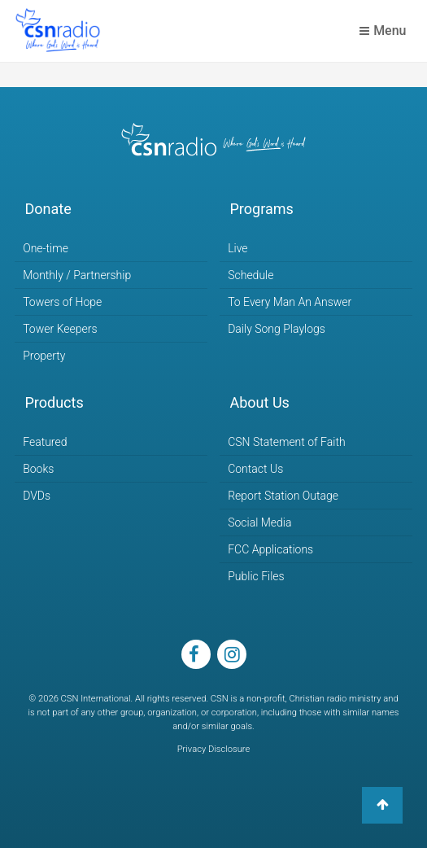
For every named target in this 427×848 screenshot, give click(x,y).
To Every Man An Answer (289, 301)
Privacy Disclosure (214, 749)
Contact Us (255, 468)
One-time (45, 248)
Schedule (250, 275)
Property (44, 355)
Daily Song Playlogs (276, 328)
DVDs (36, 495)
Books (38, 468)
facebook (196, 654)
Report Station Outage (283, 495)
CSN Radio (58, 31)
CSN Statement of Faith (286, 441)
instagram (231, 654)
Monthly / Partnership (77, 275)
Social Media (259, 522)
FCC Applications (270, 549)
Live (237, 248)
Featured (45, 441)
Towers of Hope (62, 301)
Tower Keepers (60, 328)
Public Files (256, 576)
